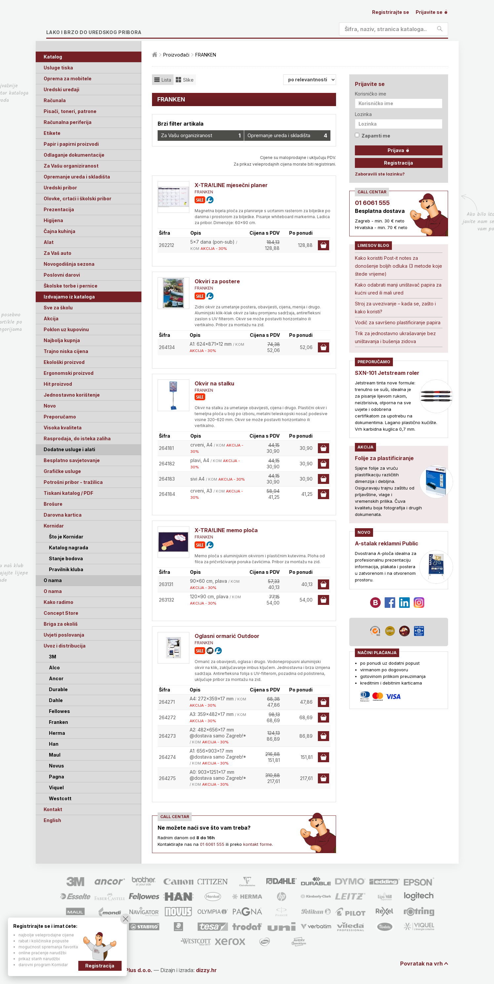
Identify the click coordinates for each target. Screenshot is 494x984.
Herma (57, 733)
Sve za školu (58, 307)
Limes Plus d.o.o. (130, 970)
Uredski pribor (60, 187)
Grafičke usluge (62, 471)
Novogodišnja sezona (69, 264)
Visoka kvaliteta (63, 427)
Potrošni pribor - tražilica (73, 482)
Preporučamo (60, 416)
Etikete (52, 133)
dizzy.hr (206, 970)
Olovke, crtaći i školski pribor (77, 198)
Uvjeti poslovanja (64, 635)
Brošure (53, 504)
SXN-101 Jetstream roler (387, 373)
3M (52, 656)
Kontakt (53, 809)
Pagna (56, 776)
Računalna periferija (68, 122)
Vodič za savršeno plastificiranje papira (397, 322)
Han (53, 744)
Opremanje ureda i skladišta (77, 176)
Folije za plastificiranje (384, 458)
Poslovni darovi (62, 275)
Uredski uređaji (61, 89)
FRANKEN (204, 191)
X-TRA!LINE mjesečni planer (231, 185)
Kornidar (54, 526)
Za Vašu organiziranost (71, 166)
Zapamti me (372, 135)
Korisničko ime (370, 94)
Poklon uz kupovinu (66, 329)
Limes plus (108, 21)
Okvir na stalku (214, 383)
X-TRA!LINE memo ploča (226, 530)
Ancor (56, 678)
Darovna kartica (63, 515)
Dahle (56, 700)
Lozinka (363, 114)
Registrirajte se (390, 12)
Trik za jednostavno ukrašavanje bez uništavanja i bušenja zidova (395, 337)
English (52, 820)
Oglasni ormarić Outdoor (227, 636)
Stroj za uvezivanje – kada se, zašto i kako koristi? (395, 307)
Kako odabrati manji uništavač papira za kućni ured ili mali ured (398, 288)
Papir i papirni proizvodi (71, 144)
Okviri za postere (217, 281)
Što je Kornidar (66, 536)
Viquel (56, 787)
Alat (49, 242)
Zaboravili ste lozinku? (380, 174)
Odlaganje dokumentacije (74, 155)
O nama (53, 591)
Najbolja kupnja (62, 340)
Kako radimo (58, 602)
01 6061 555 (212, 844)
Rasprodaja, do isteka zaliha (77, 438)
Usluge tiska (58, 67)
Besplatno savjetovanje (72, 460)
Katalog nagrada (68, 547)
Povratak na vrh (421, 963)
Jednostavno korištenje (72, 395)
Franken (58, 722)
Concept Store (61, 613)
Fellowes (59, 711)
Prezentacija (59, 209)
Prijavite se (432, 12)
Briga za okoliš (61, 624)
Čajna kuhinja (59, 231)
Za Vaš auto (57, 253)
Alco (54, 667)
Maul (54, 755)
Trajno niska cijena (66, 351)
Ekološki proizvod (64, 362)
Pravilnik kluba (66, 569)
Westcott (60, 798)
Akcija (51, 318)
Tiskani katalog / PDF (68, 493)
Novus (56, 765)
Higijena (53, 220)
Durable (58, 689)
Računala (55, 100)
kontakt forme (257, 844)
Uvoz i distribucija (65, 646)
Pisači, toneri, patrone (70, 111)
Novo (50, 406)
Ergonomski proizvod (69, 373)
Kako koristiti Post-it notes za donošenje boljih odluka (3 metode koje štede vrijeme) (398, 266)
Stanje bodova (66, 558)
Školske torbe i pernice (70, 286)
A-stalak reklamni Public (386, 543)
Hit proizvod (58, 384)
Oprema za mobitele (68, 78)
